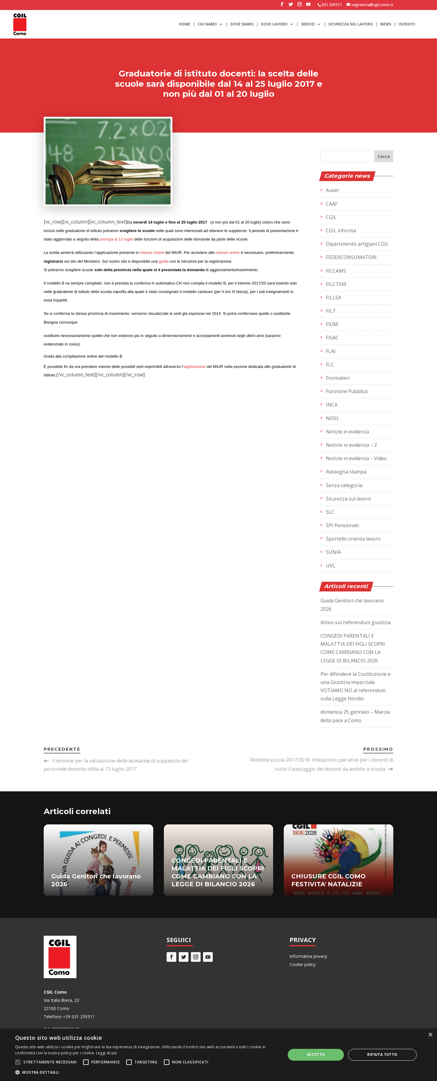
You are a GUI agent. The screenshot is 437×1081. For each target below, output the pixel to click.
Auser (332, 190)
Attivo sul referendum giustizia (355, 622)
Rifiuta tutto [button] (382, 1054)
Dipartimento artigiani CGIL (357, 244)
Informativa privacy (308, 956)
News (385, 24)
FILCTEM (336, 284)
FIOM (332, 324)
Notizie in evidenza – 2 (351, 445)
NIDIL (332, 418)
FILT (331, 311)
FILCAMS (336, 271)
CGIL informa (341, 230)
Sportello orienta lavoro (353, 538)
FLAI (331, 351)
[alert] (218, 1055)
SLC (330, 512)
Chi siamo (207, 24)
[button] (146, 1072)
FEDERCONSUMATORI (351, 257)
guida (163, 261)
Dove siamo (242, 24)
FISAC (332, 337)
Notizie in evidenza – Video (356, 458)
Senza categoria (344, 485)
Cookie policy (303, 964)
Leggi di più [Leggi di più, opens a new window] (106, 1053)
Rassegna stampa (346, 471)
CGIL (331, 217)
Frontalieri (338, 378)
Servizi (308, 24)
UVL (330, 565)
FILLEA (333, 297)
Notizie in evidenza (347, 431)
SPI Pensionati (342, 525)
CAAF (331, 203)
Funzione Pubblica (347, 391)
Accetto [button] (316, 1054)
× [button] (430, 1035)
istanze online (152, 252)
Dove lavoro (274, 24)
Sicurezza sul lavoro (350, 24)
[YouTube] (308, 6)
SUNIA (333, 552)
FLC (330, 364)
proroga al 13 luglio (116, 239)
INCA (331, 404)
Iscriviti (406, 24)
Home (184, 24)
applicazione (194, 366)
